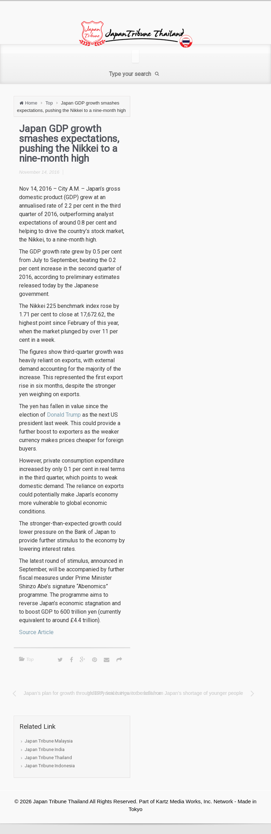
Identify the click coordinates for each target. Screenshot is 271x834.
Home (31, 103)
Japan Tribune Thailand (48, 757)
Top (49, 103)
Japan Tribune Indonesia (50, 765)
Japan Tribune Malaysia (49, 741)
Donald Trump (64, 414)
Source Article (36, 632)
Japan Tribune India (45, 749)
